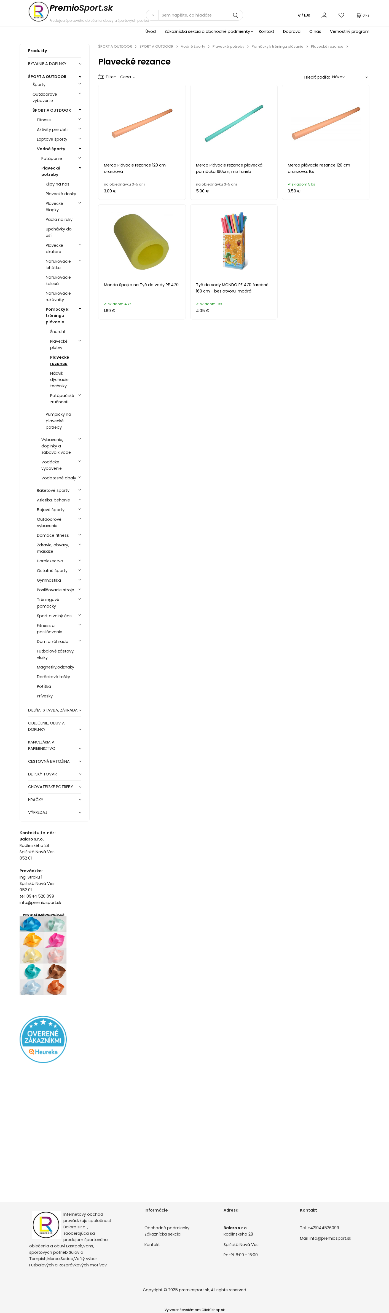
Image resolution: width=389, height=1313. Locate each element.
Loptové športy (52, 139)
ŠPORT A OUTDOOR (47, 76)
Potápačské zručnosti (62, 399)
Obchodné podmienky (166, 1228)
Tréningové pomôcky (48, 603)
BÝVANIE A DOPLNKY (47, 63)
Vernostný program (349, 31)
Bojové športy (51, 509)
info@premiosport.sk (330, 1238)
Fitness (44, 120)
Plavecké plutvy (59, 344)
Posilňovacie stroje (55, 590)
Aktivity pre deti (52, 129)
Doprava (292, 31)
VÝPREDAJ (37, 812)
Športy (39, 84)
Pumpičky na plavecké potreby (58, 421)
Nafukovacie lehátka (58, 264)
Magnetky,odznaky (55, 667)
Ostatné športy (52, 570)
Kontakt (266, 31)
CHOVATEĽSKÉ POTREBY (50, 787)
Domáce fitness (53, 535)
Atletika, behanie (53, 500)
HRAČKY (35, 799)
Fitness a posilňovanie (49, 629)
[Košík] (362, 15)
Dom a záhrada (52, 641)
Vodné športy (51, 149)
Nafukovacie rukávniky (58, 296)
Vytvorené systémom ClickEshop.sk (195, 1309)
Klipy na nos (57, 184)
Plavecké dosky (61, 194)
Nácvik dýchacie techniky (59, 379)
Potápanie (51, 158)
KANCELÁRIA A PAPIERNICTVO (41, 745)
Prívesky (45, 696)
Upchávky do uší (59, 232)
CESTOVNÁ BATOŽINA (49, 761)
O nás (315, 31)
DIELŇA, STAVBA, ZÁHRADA (53, 710)
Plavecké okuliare (54, 248)
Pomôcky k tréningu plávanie (57, 316)
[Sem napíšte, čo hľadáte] (200, 15)
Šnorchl (57, 331)
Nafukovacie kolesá (58, 280)
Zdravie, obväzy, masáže (53, 548)
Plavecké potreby (50, 171)
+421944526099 (323, 1228)
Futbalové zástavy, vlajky (55, 654)
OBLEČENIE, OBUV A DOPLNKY (46, 726)
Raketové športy (53, 490)
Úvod (151, 31)
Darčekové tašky (53, 677)
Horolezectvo (50, 561)
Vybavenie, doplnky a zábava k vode (56, 446)
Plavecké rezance (59, 360)
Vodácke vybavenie (51, 465)
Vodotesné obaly (58, 478)
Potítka (44, 686)
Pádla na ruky (59, 219)
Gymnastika (49, 580)
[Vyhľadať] (152, 15)
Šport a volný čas (54, 616)
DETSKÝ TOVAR (42, 774)
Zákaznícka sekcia (162, 1234)
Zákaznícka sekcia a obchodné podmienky (207, 31)
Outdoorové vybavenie (45, 97)
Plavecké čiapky (54, 207)
